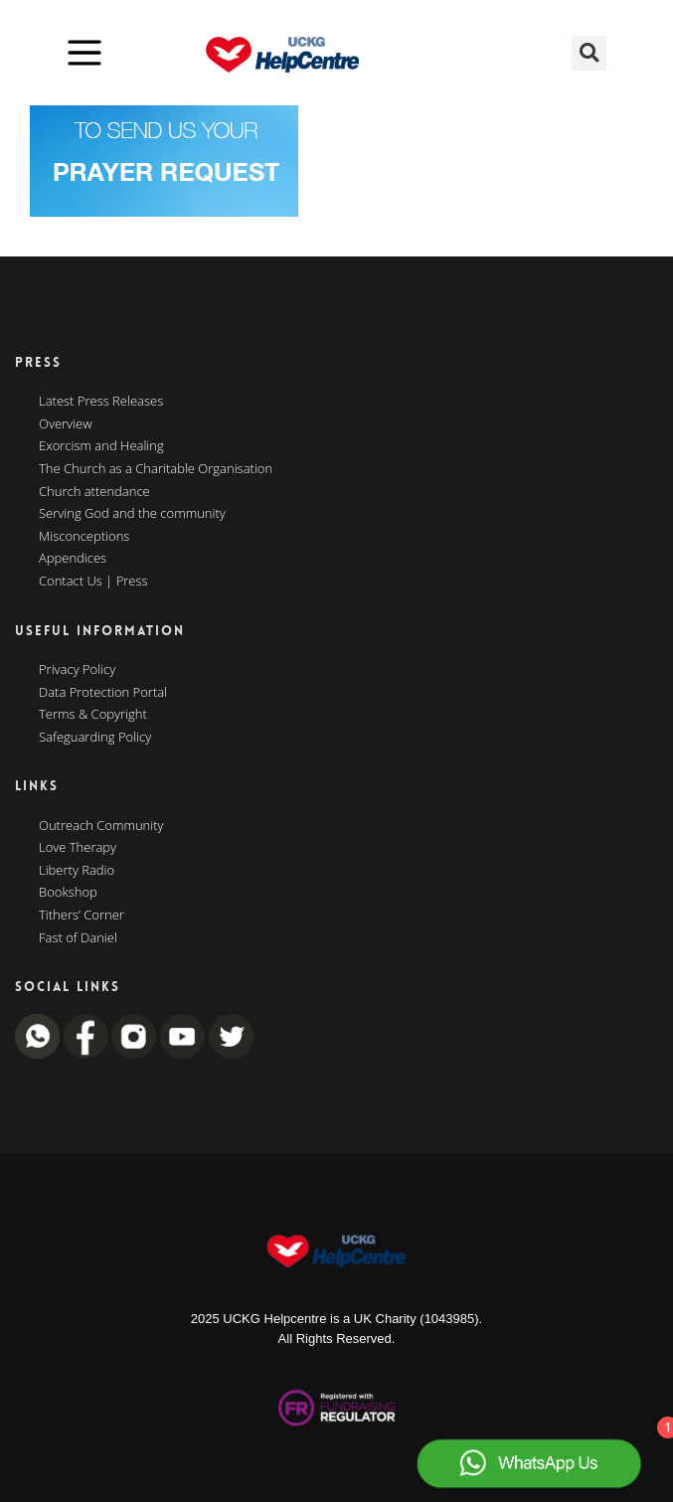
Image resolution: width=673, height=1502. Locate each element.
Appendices (72, 559)
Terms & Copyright (93, 715)
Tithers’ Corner (81, 915)
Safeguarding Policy (95, 738)
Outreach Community (101, 826)
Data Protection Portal (103, 693)
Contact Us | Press (93, 581)
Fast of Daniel (78, 938)
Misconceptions (84, 537)
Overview (65, 424)
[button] (589, 53)
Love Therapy (77, 848)
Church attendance (94, 492)
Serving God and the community (132, 514)
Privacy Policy (77, 670)
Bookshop (68, 893)
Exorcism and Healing (101, 446)
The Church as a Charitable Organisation (155, 469)
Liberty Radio (76, 871)
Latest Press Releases (101, 402)
